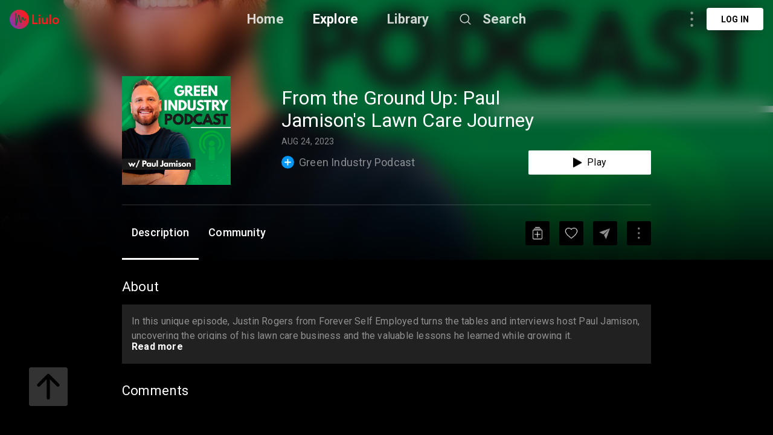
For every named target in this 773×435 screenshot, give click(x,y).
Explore (335, 19)
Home (265, 19)
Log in (735, 19)
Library (408, 19)
